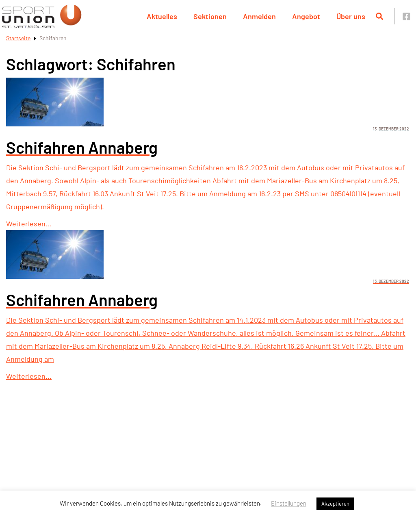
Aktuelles (162, 16)
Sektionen (210, 16)
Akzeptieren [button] (335, 503)
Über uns (350, 16)
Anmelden (259, 16)
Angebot (306, 16)
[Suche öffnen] (379, 16)
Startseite (18, 38)
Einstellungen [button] (288, 503)
